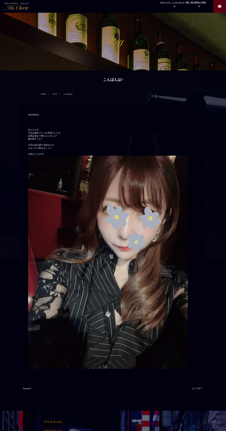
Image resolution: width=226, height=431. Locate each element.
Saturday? (27, 388)
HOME (43, 94)
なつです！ (197, 388)
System (172, 6)
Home (148, 6)
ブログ (54, 94)
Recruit (202, 6)
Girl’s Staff (185, 6)
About (159, 6)
